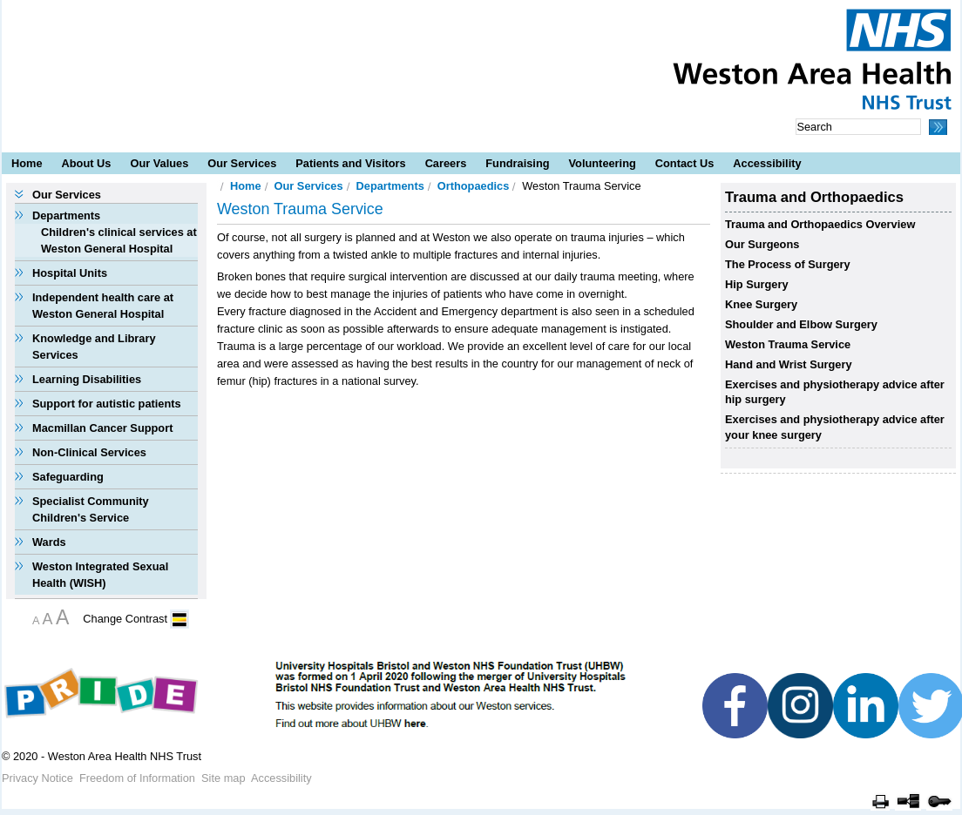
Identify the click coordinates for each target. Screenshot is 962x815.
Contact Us (685, 163)
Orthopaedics (473, 185)
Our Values (159, 163)
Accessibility (767, 163)
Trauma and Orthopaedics (814, 197)
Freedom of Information (137, 778)
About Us (87, 163)
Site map (223, 778)
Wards (49, 542)
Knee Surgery (761, 304)
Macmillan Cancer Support (102, 427)
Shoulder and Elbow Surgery (801, 324)
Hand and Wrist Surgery (788, 364)
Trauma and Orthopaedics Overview (820, 224)
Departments (66, 215)
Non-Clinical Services (89, 452)
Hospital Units (69, 273)
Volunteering (602, 163)
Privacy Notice (37, 778)
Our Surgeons (762, 244)
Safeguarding (68, 476)
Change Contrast (125, 618)
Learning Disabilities (86, 379)
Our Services (241, 163)
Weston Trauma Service (787, 344)
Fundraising (517, 163)
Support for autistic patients (106, 403)
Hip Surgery (757, 284)
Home (27, 163)
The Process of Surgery (787, 264)
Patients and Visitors (350, 163)
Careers (446, 163)
